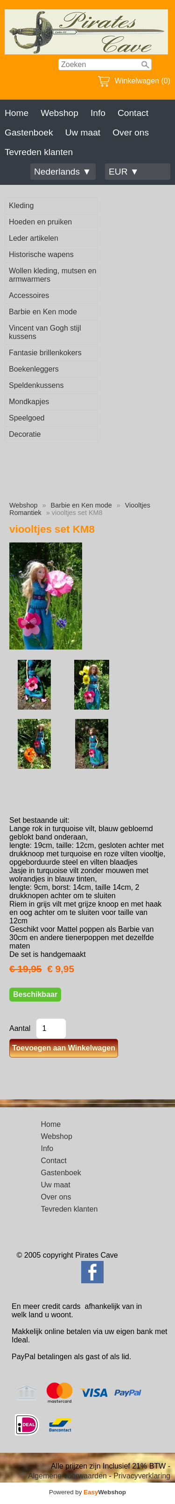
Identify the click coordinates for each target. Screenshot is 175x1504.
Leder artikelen (33, 238)
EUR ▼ (124, 171)
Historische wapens (41, 254)
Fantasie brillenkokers (45, 353)
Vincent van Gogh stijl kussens (45, 332)
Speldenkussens (36, 385)
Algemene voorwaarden (67, 1476)
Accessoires (29, 295)
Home (16, 113)
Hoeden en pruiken (40, 222)
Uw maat (82, 132)
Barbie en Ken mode (43, 312)
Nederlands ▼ (62, 171)
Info (98, 113)
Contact (133, 113)
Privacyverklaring (141, 1476)
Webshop (59, 113)
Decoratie (25, 434)
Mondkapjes (29, 402)
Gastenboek (29, 132)
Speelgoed (27, 418)
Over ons (130, 132)
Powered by (87, 1492)
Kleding (21, 206)
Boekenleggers (34, 369)
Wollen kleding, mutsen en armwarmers (52, 275)
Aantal (19, 1028)
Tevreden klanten (39, 152)
